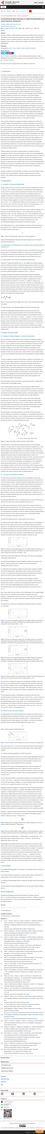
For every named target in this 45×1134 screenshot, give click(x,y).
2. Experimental (6, 181)
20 (30, 860)
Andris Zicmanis (17, 24)
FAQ (2, 1084)
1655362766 (6, 1107)
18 (5, 793)
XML (23, 28)
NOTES (3, 905)
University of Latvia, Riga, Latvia (8, 26)
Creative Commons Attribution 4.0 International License (33, 1127)
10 (15, 139)
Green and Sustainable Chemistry (8, 15)
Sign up (28, 1132)
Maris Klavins (10, 24)
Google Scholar (23, 1053)
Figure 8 (8, 774)
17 (30, 784)
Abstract (3, 33)
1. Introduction (5, 71)
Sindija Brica (3, 24)
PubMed (32, 929)
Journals (9, 11)
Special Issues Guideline (7, 1071)
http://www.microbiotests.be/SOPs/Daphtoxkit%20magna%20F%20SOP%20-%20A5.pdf (24, 1012)
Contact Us (3, 1081)
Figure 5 (33, 575)
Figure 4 (16, 565)
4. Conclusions (6, 866)
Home (4, 11)
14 (15, 147)
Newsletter (3, 1076)
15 (21, 278)
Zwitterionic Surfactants (30, 48)
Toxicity (23, 48)
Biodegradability (4, 48)
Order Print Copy (5, 1079)
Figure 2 (31, 501)
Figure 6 (3, 588)
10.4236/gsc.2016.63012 (8, 28)
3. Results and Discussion (9, 332)
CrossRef (27, 929)
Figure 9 (22, 815)
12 (1, 996)
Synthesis (18, 48)
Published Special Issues (7, 1068)
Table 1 (10, 227)
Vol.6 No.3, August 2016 (22, 15)
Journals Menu (5, 1057)
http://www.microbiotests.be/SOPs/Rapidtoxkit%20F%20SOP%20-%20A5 (20, 1018)
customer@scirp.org (8, 1101)
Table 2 (33, 722)
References (4, 918)
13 (18, 139)
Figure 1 (4, 343)
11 (23, 129)
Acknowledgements (7, 891)
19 (7, 793)
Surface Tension (12, 48)
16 (8, 325)
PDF (16, 28)
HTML (19, 28)
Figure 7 (27, 718)
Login (3, 7)
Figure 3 (32, 519)
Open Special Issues (6, 1065)
